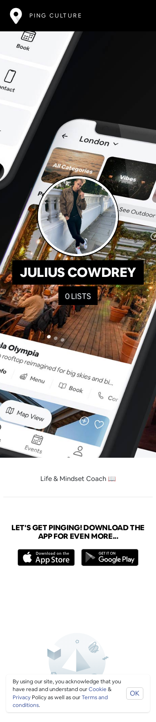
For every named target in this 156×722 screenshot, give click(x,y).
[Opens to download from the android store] (110, 557)
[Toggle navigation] (134, 15)
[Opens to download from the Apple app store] (46, 557)
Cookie (98, 689)
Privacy (22, 697)
